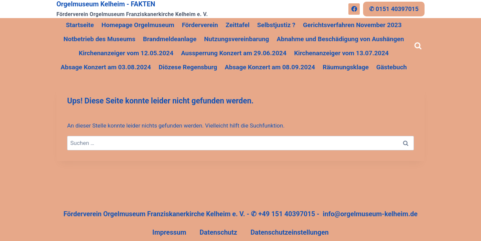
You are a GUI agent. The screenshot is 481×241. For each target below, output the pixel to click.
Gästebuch (391, 67)
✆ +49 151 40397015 (283, 214)
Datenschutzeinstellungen (290, 232)
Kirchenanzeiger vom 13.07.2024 (341, 53)
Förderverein (200, 25)
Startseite (80, 25)
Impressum (169, 232)
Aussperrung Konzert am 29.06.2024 (234, 53)
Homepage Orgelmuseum (138, 25)
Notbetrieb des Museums (99, 39)
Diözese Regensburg (188, 67)
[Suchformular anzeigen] (418, 46)
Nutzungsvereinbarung (236, 39)
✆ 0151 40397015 (394, 8)
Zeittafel (237, 25)
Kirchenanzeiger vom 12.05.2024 (126, 53)
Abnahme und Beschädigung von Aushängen (340, 39)
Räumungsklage (346, 67)
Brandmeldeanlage (169, 39)
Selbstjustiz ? (276, 25)
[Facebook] (354, 9)
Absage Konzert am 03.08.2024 (106, 67)
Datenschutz (218, 232)
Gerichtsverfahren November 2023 (352, 25)
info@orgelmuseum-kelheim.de (370, 214)
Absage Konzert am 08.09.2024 (270, 67)
